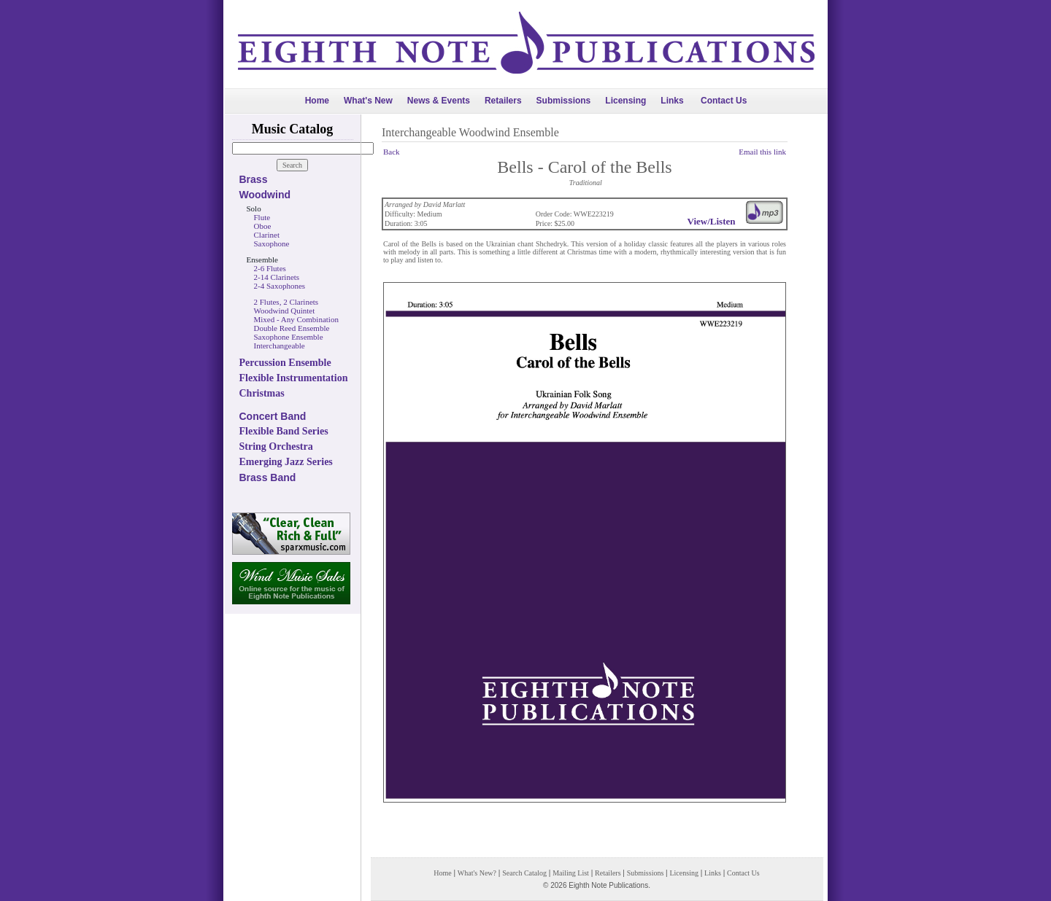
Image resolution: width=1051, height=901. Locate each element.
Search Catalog (524, 873)
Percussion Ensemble (285, 362)
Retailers (503, 100)
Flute (262, 217)
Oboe (263, 226)
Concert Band (273, 416)
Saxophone (272, 243)
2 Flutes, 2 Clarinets (286, 301)
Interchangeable (279, 345)
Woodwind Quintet (284, 310)
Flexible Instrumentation (293, 378)
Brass (253, 179)
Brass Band (267, 477)
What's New (368, 100)
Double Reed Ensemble (292, 328)
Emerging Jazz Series (286, 461)
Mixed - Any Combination (296, 319)
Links (672, 100)
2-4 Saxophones (280, 285)
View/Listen (712, 221)
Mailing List (571, 873)
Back (391, 151)
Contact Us (724, 100)
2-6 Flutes (270, 268)
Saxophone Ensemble (288, 336)
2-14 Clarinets (277, 277)
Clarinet (267, 234)
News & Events (438, 100)
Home (317, 100)
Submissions (563, 100)
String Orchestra (276, 446)
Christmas (262, 393)
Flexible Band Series (283, 431)
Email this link (762, 151)
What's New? (477, 873)
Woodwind (265, 194)
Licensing (625, 100)
